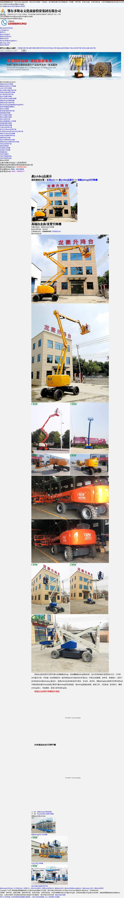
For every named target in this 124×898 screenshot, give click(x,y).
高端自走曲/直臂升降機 (7, 92)
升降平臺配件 (4, 154)
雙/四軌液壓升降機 (6, 125)
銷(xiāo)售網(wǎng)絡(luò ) (8, 41)
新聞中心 (3, 32)
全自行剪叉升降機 (6, 88)
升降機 (20, 48)
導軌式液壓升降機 (6, 117)
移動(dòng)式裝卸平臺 (7, 102)
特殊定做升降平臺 (6, 144)
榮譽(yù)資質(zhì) (5, 36)
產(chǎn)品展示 (5, 34)
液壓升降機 (32, 48)
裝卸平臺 (93, 48)
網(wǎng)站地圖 (60, 895)
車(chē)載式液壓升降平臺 (8, 90)
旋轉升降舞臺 (4, 146)
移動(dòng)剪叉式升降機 (8, 86)
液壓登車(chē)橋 (5, 137)
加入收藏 (3, 6)
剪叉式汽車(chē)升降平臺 (8, 129)
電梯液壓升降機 (5, 113)
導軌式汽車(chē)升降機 (7, 133)
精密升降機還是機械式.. (7, 107)
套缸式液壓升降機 (6, 96)
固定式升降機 (4, 109)
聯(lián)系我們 (20, 6)
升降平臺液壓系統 (6, 156)
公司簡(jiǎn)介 (4, 30)
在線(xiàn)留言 (11, 6)
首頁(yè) (51, 180)
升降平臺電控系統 (6, 158)
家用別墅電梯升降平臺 (7, 111)
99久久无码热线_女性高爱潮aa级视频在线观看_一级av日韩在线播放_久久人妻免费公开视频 (29, 897)
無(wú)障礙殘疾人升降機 (8, 121)
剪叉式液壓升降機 (6, 115)
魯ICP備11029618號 (47, 895)
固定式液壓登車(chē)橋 (7, 140)
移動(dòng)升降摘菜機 (7, 100)
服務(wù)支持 (4, 38)
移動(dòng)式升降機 (6, 84)
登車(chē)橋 (85, 48)
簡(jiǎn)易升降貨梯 (63, 48)
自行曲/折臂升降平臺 (6, 94)
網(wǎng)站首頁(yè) (6, 28)
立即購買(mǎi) (56, 231)
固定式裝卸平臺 (5, 119)
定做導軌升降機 (5, 148)
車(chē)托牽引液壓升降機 (8, 98)
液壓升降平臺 (40, 48)
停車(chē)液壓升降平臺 (7, 135)
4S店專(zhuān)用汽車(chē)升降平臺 (11, 131)
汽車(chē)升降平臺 (75, 48)
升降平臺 (25, 48)
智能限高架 (3, 152)
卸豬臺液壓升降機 (6, 123)
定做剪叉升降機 (5, 150)
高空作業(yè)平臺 (51, 48)
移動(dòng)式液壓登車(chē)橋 (9, 142)
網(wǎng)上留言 (5, 43)
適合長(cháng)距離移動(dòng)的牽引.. (12, 105)
